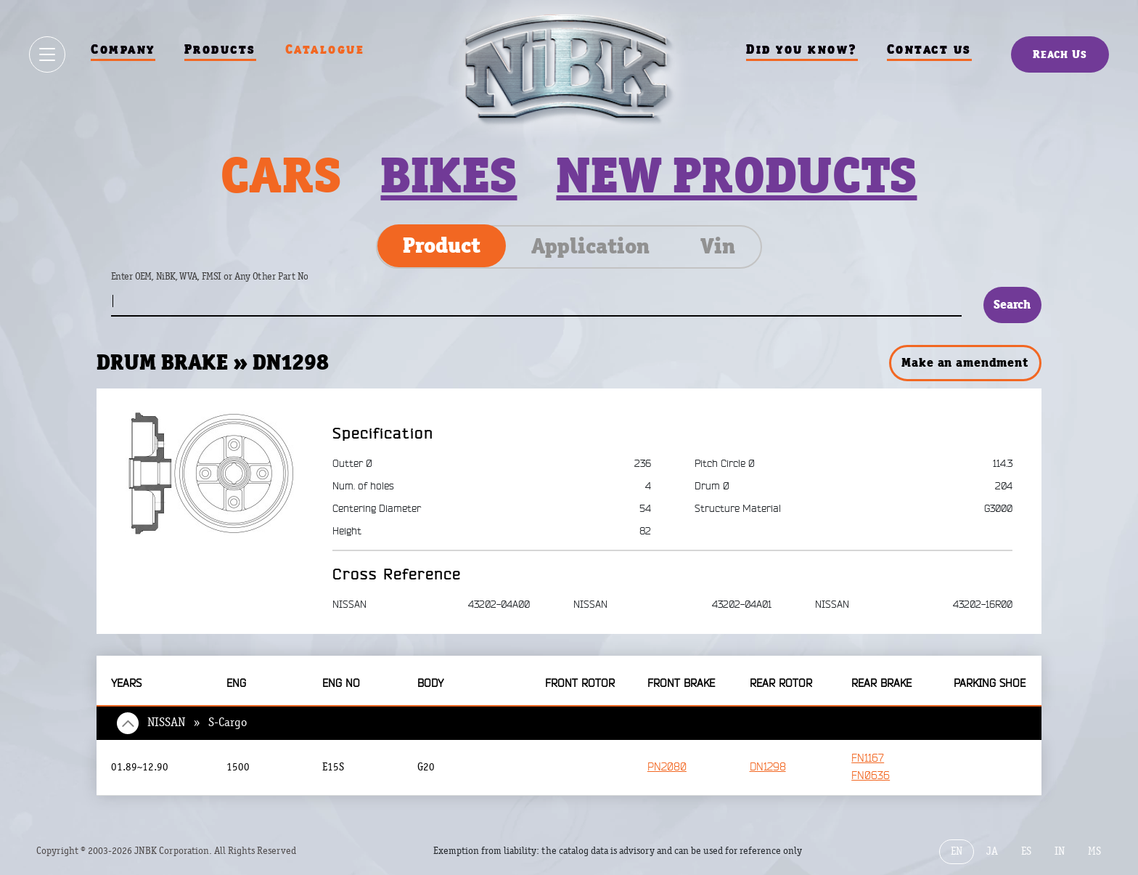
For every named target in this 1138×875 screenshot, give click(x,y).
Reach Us (1060, 54)
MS (1094, 851)
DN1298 (768, 767)
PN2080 (667, 767)
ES (1026, 851)
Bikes (448, 175)
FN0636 (870, 776)
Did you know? (802, 49)
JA (992, 851)
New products (736, 175)
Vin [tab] (717, 246)
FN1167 (867, 758)
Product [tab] (441, 245)
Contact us (929, 49)
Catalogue (325, 49)
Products (220, 49)
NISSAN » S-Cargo (197, 722)
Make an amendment (964, 362)
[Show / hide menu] (47, 54)
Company (123, 49)
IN (1060, 851)
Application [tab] (590, 246)
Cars (281, 175)
